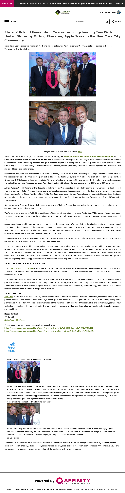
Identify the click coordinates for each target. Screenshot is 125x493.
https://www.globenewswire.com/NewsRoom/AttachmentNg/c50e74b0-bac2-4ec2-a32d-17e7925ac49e (49, 331)
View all (119, 3)
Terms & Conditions (64, 489)
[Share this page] (116, 21)
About (9, 489)
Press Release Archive (23, 489)
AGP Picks (7, 3)
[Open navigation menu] (10, 21)
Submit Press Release (44, 489)
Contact (114, 489)
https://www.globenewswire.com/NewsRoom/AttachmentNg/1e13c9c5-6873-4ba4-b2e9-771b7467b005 (48, 328)
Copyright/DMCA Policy (84, 489)
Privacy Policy (103, 489)
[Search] (89, 21)
